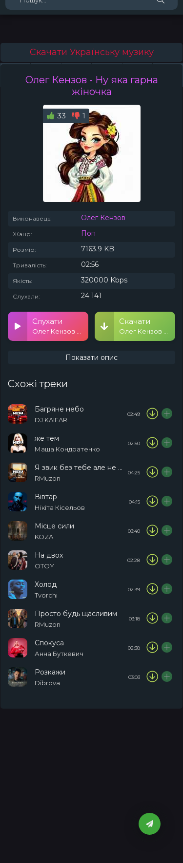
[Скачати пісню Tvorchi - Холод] (152, 589)
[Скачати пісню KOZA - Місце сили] (152, 531)
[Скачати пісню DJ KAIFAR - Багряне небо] (152, 414)
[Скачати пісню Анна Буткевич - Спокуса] (152, 647)
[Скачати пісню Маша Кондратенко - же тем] (152, 443)
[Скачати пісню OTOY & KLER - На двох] (152, 560)
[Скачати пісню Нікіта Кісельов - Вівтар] (152, 501)
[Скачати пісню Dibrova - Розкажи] (152, 677)
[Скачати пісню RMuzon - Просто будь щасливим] (152, 618)
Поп (88, 233)
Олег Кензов (103, 217)
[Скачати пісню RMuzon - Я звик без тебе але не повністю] (152, 472)
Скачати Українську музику (92, 52)
